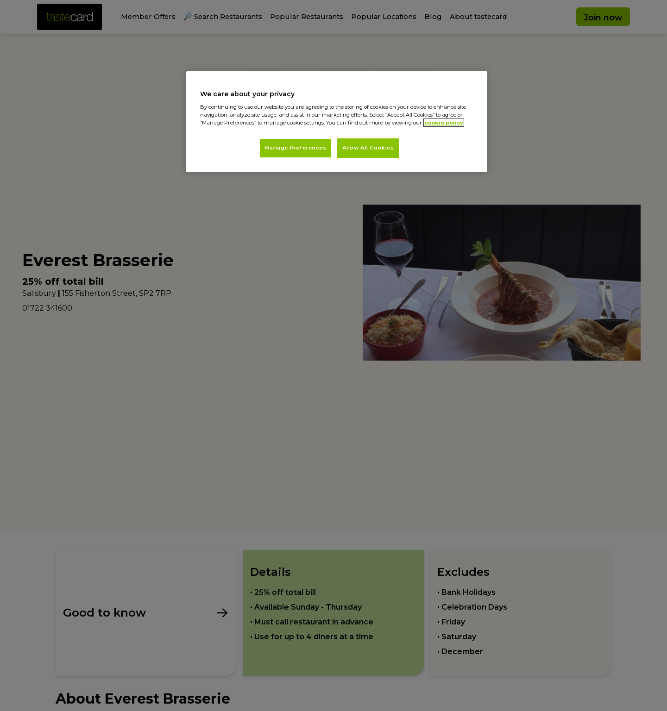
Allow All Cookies (368, 147)
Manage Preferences (295, 147)
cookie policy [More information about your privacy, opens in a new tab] (443, 122)
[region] (336, 122)
